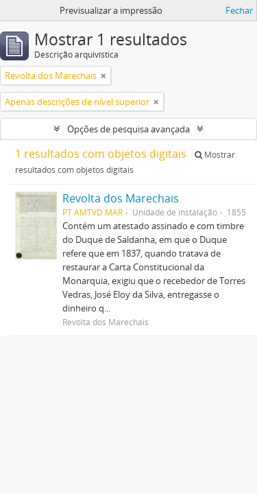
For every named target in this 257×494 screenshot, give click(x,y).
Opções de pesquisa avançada (128, 129)
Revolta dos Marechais (120, 198)
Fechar (239, 10)
